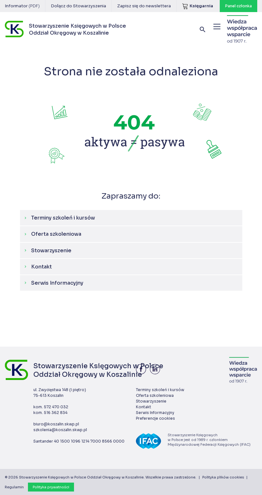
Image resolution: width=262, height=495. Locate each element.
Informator (22, 6)
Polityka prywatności (51, 487)
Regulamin (14, 487)
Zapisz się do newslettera (144, 6)
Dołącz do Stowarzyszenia (78, 6)
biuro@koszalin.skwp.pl (56, 424)
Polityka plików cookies (223, 477)
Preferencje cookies (155, 418)
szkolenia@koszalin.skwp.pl (60, 429)
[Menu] (216, 26)
